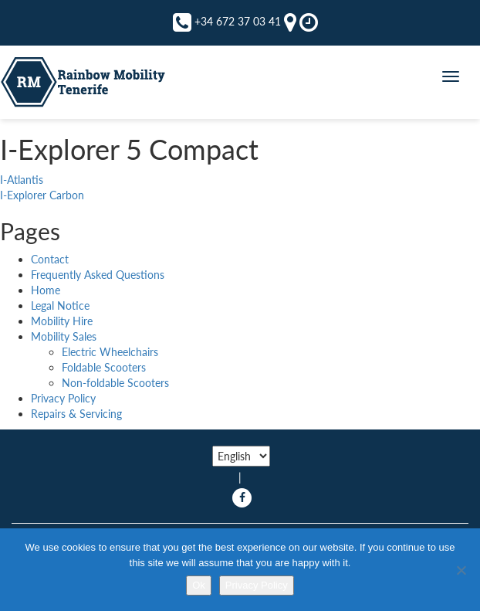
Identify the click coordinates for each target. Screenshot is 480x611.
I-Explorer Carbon (42, 195)
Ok (198, 585)
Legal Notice (60, 305)
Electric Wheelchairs (110, 351)
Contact (50, 259)
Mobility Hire (62, 321)
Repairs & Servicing (76, 413)
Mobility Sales (63, 336)
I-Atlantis (21, 179)
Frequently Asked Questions (97, 274)
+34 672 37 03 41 (237, 21)
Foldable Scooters (104, 367)
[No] (460, 570)
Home (45, 290)
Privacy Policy (63, 398)
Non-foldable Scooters (115, 382)
